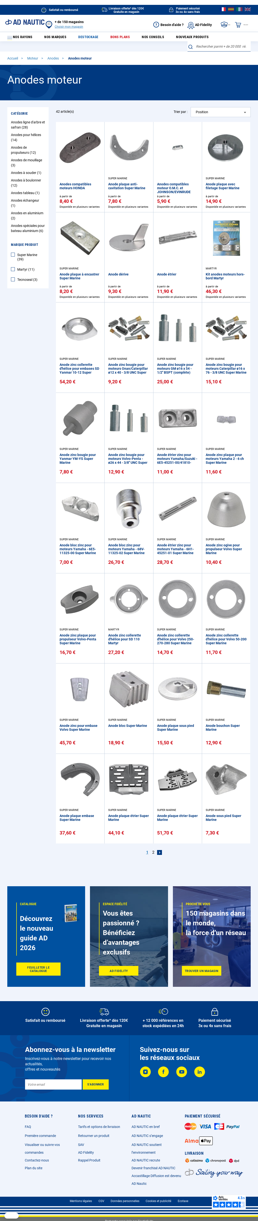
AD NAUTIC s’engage (147, 1136)
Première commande (40, 1136)
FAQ (28, 1127)
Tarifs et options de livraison (99, 1127)
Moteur (33, 61)
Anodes (53, 61)
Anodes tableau (26, 196)
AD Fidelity (86, 1152)
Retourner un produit (93, 1136)
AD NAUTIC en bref (146, 1127)
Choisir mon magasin (69, 26)
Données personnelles (125, 1201)
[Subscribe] (96, 1084)
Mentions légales (81, 1201)
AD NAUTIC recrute (146, 1160)
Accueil (13, 61)
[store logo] (24, 22)
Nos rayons (22, 38)
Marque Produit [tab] (24, 248)
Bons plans (118, 38)
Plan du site (33, 1168)
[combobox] (219, 49)
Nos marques (60, 38)
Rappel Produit (89, 1160)
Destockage (89, 38)
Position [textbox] (202, 115)
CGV (101, 1201)
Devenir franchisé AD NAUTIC (153, 1168)
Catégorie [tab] (19, 117)
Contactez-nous (37, 1160)
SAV (81, 1145)
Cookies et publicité (158, 1201)
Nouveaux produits (185, 38)
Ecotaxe (183, 1201)
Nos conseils (148, 38)
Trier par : (180, 115)
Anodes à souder (27, 176)
